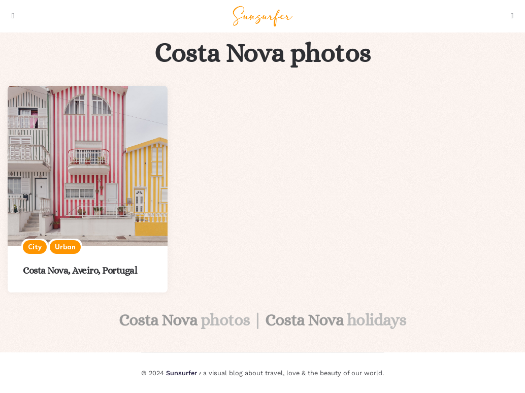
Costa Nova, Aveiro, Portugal (80, 270)
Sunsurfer (181, 373)
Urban (65, 247)
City (35, 247)
